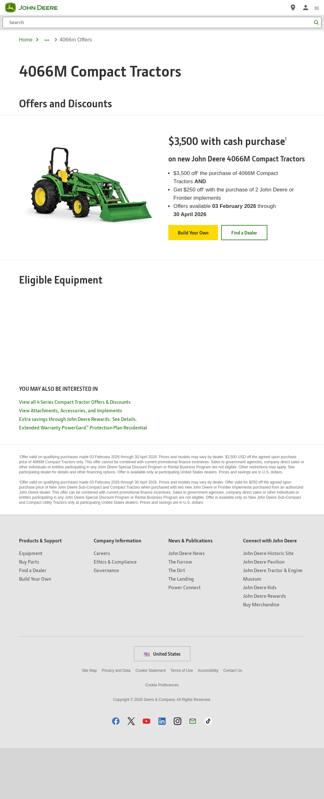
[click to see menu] (316, 8)
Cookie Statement (150, 721)
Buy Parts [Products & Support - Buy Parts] (29, 612)
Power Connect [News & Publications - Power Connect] (184, 638)
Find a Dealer (244, 232)
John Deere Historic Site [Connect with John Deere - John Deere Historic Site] (268, 604)
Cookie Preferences (161, 736)
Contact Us (232, 721)
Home (26, 39)
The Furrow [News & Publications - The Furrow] (180, 612)
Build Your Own (193, 232)
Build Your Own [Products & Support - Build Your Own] (35, 629)
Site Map (89, 721)
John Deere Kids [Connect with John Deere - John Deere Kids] (260, 638)
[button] (116, 771)
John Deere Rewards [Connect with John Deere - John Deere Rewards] (264, 646)
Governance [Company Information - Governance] (106, 621)
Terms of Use (182, 721)
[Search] (162, 22)
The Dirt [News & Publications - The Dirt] (176, 621)
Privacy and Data (116, 721)
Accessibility (208, 721)
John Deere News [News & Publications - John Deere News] (186, 604)
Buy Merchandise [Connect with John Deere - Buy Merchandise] (261, 655)
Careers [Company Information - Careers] (102, 604)
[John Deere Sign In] (305, 8)
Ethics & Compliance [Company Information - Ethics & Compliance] (115, 612)
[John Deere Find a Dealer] (293, 8)
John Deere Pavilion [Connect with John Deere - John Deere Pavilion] (263, 612)
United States (162, 705)
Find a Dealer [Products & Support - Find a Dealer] (33, 621)
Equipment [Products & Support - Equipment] (30, 604)
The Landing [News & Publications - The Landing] (181, 629)
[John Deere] (35, 8)
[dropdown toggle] (46, 39)
